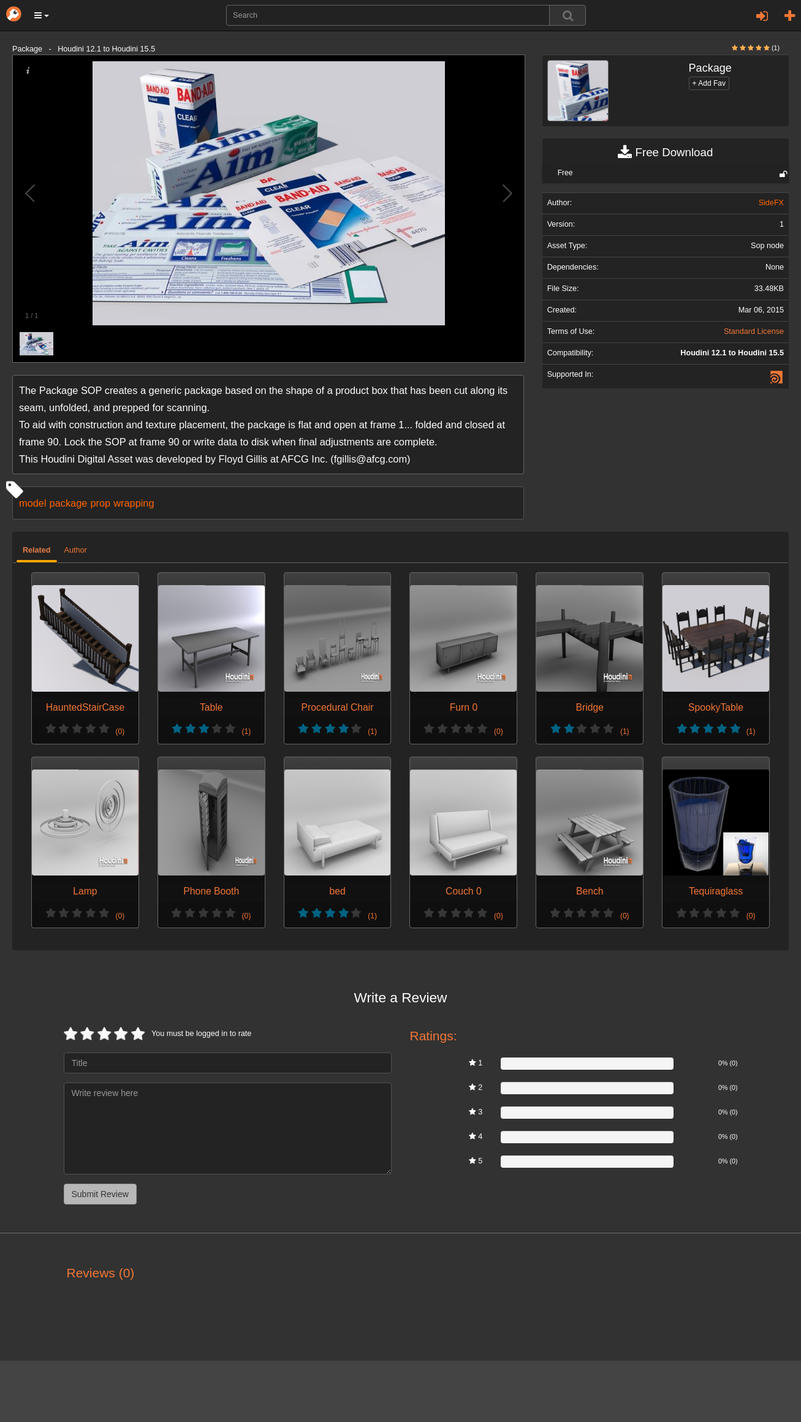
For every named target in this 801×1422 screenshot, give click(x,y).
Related (37, 550)
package (69, 503)
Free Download (665, 152)
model (33, 503)
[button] (41, 15)
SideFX (771, 203)
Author (75, 550)
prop (100, 503)
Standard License (754, 331)
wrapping (133, 503)
